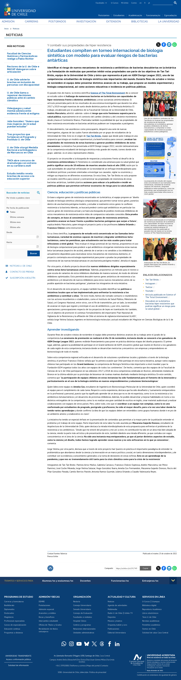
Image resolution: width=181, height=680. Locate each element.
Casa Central (105, 656)
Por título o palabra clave (18, 198)
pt (149, 3)
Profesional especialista (14, 621)
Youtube (149, 290)
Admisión (10, 21)
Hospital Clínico (79, 621)
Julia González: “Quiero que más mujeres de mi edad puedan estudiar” (23, 124)
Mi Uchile (124, 3)
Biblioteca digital (149, 605)
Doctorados (9, 613)
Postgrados (58, 21)
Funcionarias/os (153, 15)
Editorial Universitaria (117, 632)
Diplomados (9, 609)
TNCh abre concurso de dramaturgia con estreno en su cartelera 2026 (21, 163)
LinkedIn (169, 44)
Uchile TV (128, 613)
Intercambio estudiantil (48, 621)
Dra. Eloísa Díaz (83, 659)
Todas (11, 212)
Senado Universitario (82, 609)
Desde (9, 232)
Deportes (112, 617)
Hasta (9, 242)
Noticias (16, 28)
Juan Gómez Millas (98, 659)
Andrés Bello (62, 659)
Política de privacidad (97, 672)
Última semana (15, 217)
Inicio (6, 28)
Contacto (104, 665)
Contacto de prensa (22, 272)
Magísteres (9, 617)
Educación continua (12, 629)
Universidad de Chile (71, 672)
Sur (108, 659)
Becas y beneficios (46, 617)
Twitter (148, 287)
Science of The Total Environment (107, 92)
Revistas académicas (150, 621)
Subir (50, 568)
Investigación (86, 21)
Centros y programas (82, 625)
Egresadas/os (170, 15)
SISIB (60, 672)
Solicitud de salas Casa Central (155, 632)
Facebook (164, 44)
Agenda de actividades (117, 605)
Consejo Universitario (82, 605)
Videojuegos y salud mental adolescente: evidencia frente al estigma (23, 111)
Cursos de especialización (15, 625)
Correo (134, 3)
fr (145, 3)
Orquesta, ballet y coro (117, 625)
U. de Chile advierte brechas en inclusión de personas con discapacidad (23, 82)
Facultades (100, 3)
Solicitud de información (18, 665)
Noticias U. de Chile (21, 266)
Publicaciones (113, 629)
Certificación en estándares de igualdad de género (157, 675)
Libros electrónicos (150, 613)
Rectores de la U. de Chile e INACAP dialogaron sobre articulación (23, 69)
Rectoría (76, 601)
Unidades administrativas (83, 632)
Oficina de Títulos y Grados (50, 625)
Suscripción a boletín (22, 278)
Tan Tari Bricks (152, 279)
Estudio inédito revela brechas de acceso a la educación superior (20, 176)
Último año (13, 227)
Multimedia (112, 609)
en (141, 3)
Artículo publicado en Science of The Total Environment (160, 296)
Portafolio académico (151, 625)
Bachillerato (9, 605)
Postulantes (103, 15)
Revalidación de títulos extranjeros (48, 630)
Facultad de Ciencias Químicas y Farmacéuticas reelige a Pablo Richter (22, 56)
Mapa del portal (93, 665)
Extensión (113, 21)
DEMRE (42, 601)
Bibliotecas (138, 21)
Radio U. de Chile (115, 613)
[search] (161, 3)
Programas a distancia (13, 632)
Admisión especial (46, 609)
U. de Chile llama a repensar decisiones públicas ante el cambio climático (21, 96)
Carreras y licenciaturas (14, 601)
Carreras (33, 21)
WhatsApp (174, 44)
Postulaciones (44, 605)
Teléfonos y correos (78, 665)
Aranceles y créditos (47, 613)
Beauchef (72, 659)
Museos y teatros (115, 621)
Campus (53, 659)
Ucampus (156, 601)
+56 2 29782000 (62, 665)
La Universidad (166, 21)
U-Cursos (114, 3)
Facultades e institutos (82, 617)
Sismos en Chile (149, 629)
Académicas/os (135, 15)
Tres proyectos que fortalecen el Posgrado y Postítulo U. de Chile (21, 137)
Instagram (150, 283)
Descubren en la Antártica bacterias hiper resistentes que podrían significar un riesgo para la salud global (160, 305)
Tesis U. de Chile (149, 617)
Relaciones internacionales (84, 629)
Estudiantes (119, 15)
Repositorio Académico (152, 609)
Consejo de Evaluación (82, 613)
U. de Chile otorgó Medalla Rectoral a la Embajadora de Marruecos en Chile (22, 150)
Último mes (14, 222)
